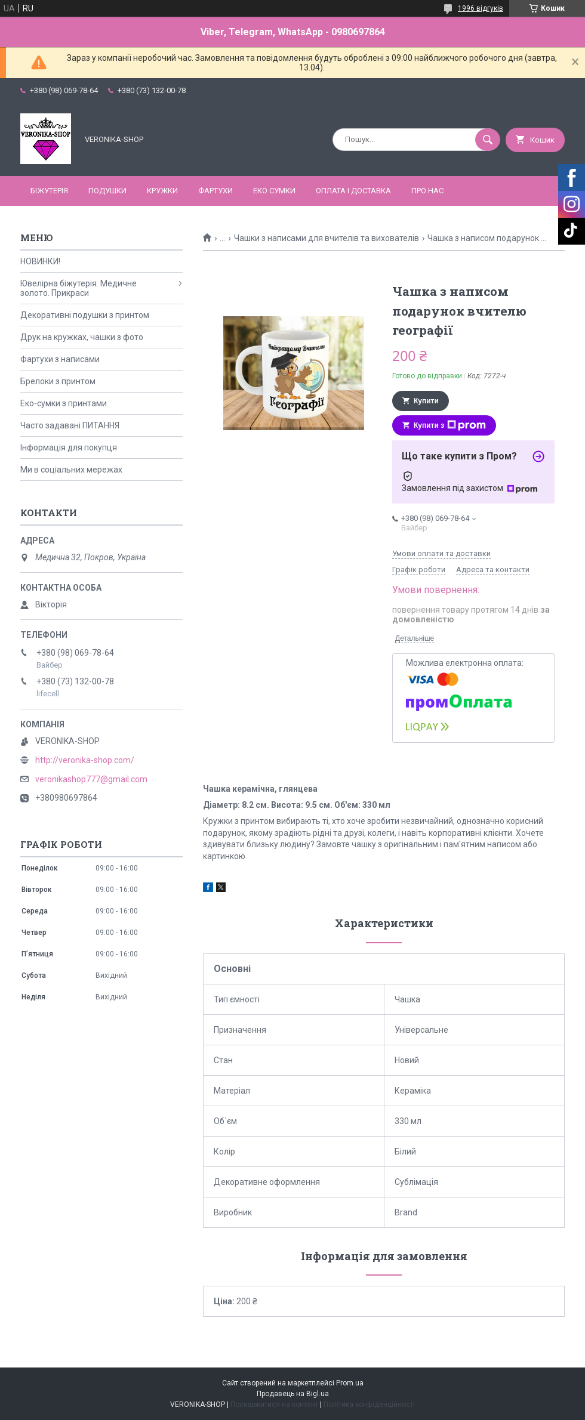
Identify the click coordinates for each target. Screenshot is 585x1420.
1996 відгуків (480, 8)
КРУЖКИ (162, 190)
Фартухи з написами (60, 359)
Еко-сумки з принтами (63, 403)
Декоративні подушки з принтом (84, 315)
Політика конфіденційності (369, 1404)
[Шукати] (487, 139)
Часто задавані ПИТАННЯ (69, 425)
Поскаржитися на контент (274, 1404)
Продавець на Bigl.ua (293, 1394)
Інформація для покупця (68, 447)
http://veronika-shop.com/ (84, 760)
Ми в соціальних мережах (71, 469)
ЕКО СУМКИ (274, 190)
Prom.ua (350, 1383)
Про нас (427, 190)
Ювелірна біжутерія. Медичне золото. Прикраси (78, 288)
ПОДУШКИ (107, 190)
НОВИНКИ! (40, 261)
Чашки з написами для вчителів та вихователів (326, 238)
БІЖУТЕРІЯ (49, 190)
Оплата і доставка (353, 190)
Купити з (450, 425)
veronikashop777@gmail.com (91, 779)
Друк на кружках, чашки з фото (81, 337)
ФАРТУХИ (215, 190)
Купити (426, 401)
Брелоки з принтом (58, 381)
